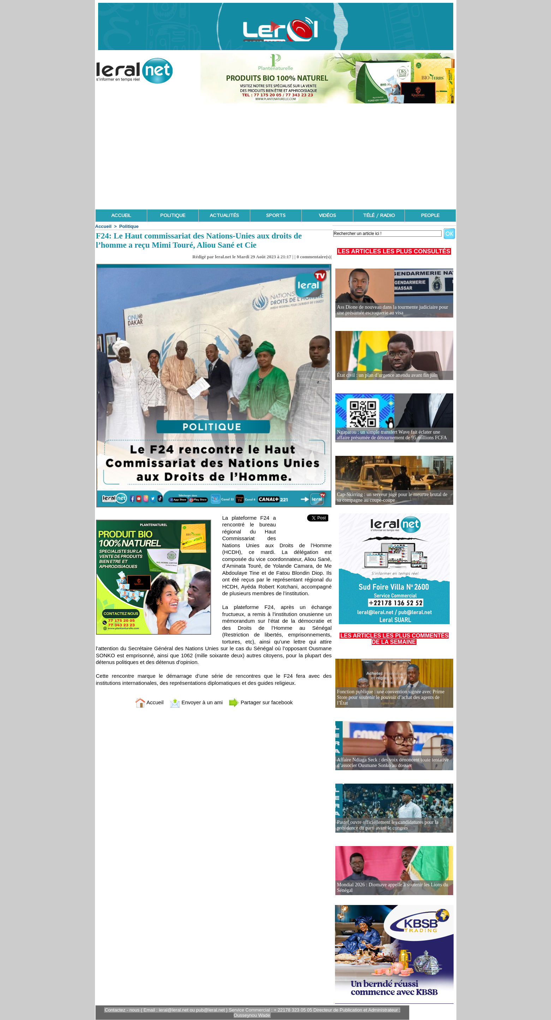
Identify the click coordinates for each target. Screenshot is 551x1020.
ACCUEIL (121, 215)
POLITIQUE (172, 215)
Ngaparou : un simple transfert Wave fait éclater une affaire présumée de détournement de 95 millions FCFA (392, 434)
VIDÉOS (327, 215)
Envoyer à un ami (196, 702)
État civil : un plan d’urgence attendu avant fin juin (387, 375)
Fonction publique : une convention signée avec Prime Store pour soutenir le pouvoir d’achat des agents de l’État (390, 697)
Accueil (103, 226)
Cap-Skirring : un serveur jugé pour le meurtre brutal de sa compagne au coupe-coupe (392, 497)
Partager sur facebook (261, 702)
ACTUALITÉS (224, 215)
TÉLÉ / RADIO (379, 215)
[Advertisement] (275, 156)
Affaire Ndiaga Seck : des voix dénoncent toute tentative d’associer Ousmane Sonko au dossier (393, 762)
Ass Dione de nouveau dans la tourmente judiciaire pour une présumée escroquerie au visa (392, 309)
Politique (129, 226)
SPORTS (276, 215)
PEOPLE (430, 215)
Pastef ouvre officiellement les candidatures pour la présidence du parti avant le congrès (387, 825)
